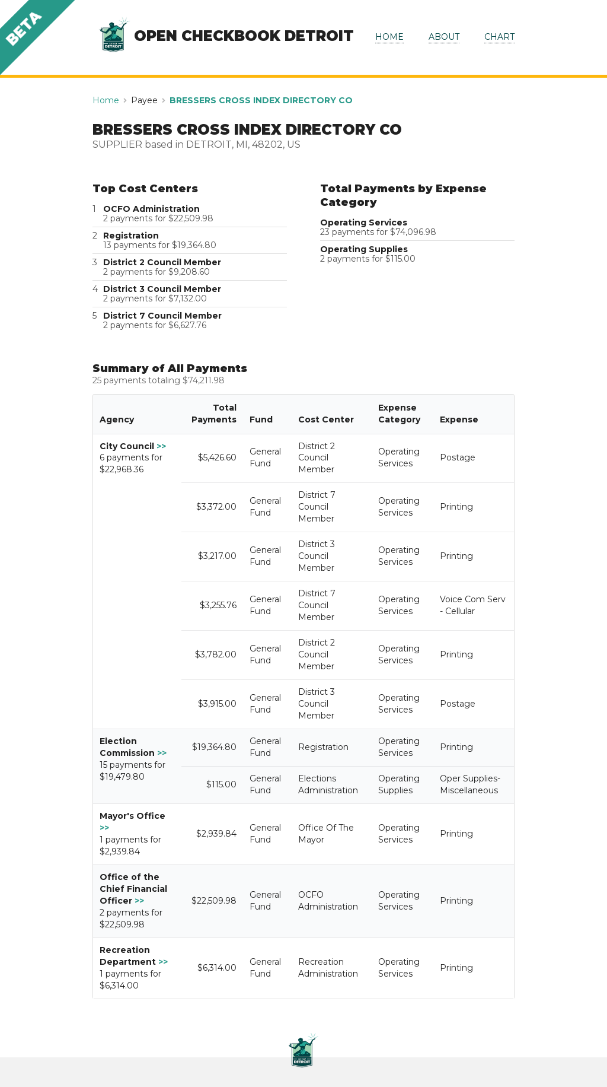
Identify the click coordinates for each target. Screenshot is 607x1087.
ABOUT (444, 36)
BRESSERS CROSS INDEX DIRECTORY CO (261, 100)
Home (105, 100)
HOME (389, 36)
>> (161, 446)
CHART (499, 36)
